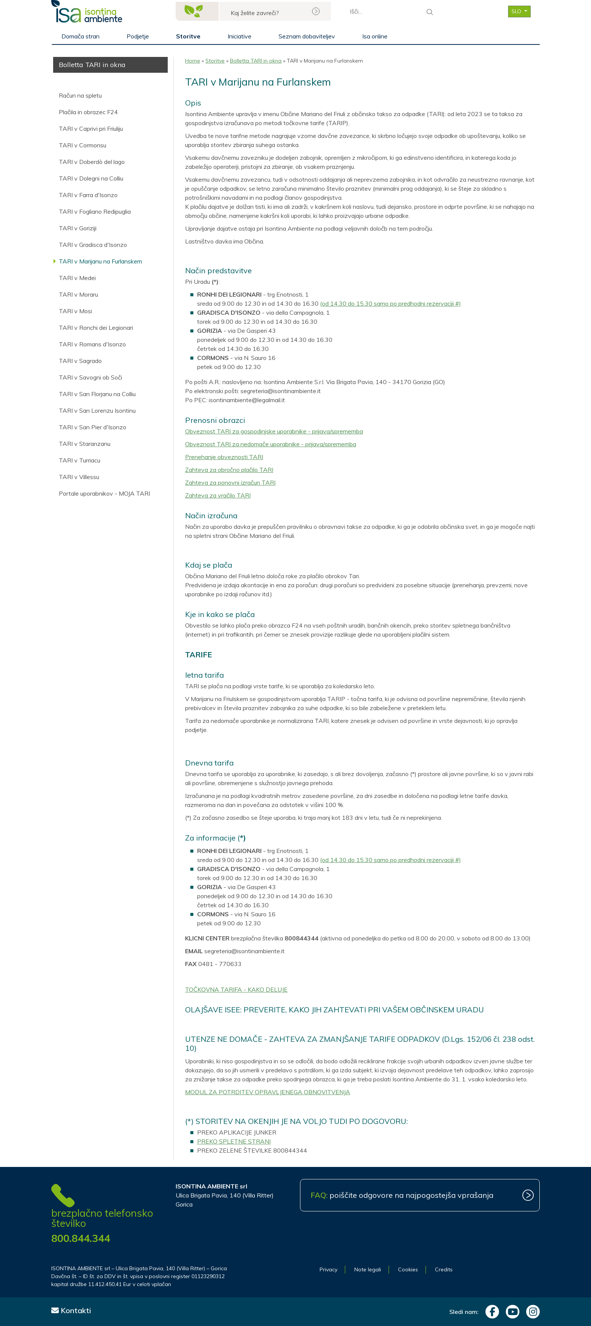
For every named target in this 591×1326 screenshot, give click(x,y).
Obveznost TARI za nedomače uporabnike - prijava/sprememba (270, 444)
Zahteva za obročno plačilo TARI (229, 469)
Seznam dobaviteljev (307, 36)
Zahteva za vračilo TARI (218, 495)
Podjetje (138, 36)
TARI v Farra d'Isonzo (88, 195)
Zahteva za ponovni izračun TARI (230, 482)
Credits (444, 1269)
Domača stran (80, 36)
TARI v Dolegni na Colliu (91, 178)
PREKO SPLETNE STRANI (234, 1141)
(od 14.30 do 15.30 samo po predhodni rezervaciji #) (390, 303)
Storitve (188, 36)
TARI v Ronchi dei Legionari (96, 327)
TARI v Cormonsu (82, 145)
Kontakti (71, 1310)
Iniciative (239, 36)
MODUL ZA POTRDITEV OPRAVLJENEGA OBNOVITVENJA (267, 1092)
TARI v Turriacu (79, 460)
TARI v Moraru (78, 294)
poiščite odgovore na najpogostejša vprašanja (402, 1195)
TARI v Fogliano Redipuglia (95, 211)
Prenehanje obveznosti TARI (224, 457)
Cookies (408, 1269)
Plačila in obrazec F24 (88, 112)
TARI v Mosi (75, 311)
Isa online (374, 36)
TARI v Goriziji (77, 228)
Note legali (367, 1269)
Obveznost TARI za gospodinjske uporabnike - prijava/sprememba (274, 431)
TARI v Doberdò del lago (92, 161)
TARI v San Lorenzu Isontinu (97, 410)
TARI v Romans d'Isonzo (92, 344)
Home (192, 60)
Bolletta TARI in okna (256, 60)
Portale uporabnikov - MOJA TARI (104, 493)
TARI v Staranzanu (84, 443)
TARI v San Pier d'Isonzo (92, 427)
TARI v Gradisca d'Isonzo (93, 244)
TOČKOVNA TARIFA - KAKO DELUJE (236, 989)
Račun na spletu (80, 95)
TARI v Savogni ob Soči (90, 377)
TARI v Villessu (79, 477)
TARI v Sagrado (80, 360)
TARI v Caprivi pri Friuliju (91, 128)
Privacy (328, 1269)
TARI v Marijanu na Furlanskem (100, 261)
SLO (517, 11)
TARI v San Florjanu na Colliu (97, 394)
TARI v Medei (77, 278)
